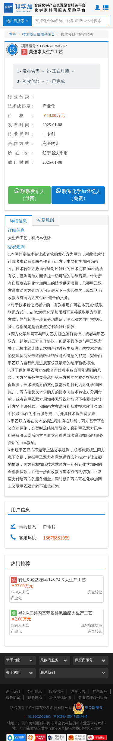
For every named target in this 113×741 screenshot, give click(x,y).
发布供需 (31, 71)
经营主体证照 (60, 697)
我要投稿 (34, 697)
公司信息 (34, 691)
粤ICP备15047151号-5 (70, 716)
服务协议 (13, 697)
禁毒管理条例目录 (92, 697)
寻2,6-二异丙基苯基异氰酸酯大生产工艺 (55, 613)
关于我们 (12, 691)
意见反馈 (78, 691)
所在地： (21, 153)
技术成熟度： (21, 106)
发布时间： (21, 125)
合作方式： (21, 143)
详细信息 (18, 221)
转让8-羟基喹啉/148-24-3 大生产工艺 (52, 580)
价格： (21, 115)
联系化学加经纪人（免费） (78, 194)
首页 (12, 34)
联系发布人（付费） (29, 194)
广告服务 (100, 691)
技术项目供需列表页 (38, 34)
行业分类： (21, 97)
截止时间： (21, 162)
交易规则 (45, 220)
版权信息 (56, 691)
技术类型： (21, 134)
